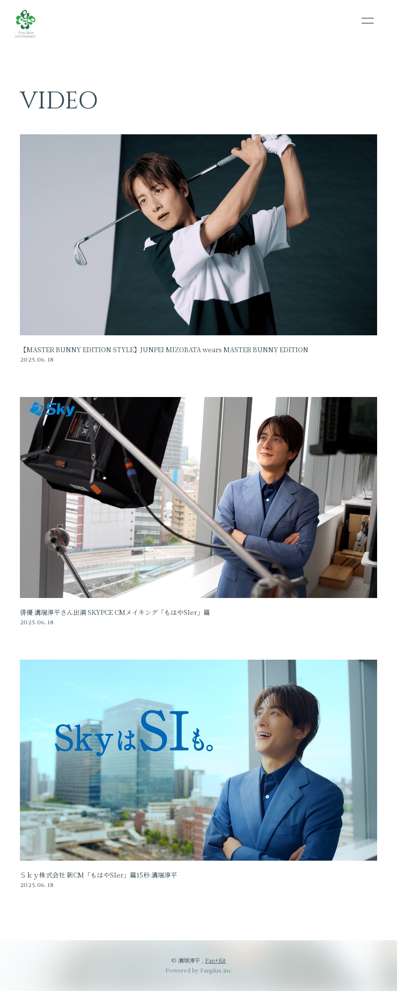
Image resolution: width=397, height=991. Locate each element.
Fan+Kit (215, 960)
